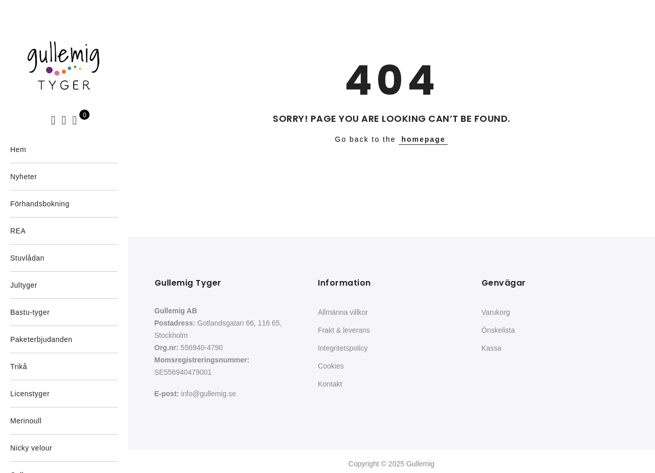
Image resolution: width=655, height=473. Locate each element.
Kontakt (330, 384)
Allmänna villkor (343, 312)
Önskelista (498, 330)
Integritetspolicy (342, 348)
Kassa (491, 348)
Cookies (331, 366)
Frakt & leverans (344, 330)
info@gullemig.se (208, 394)
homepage (423, 139)
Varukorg (496, 312)
